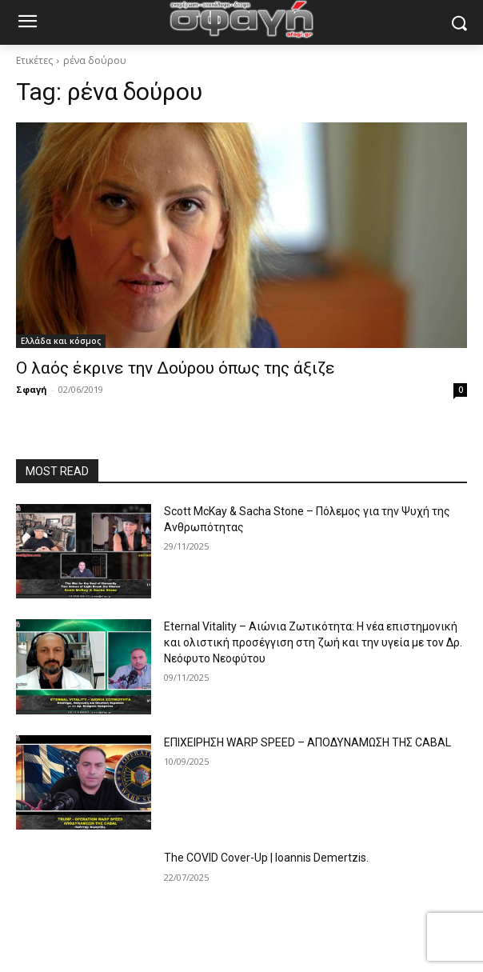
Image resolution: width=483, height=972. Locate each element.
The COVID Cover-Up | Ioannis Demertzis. (266, 857)
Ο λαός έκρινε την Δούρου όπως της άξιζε (175, 368)
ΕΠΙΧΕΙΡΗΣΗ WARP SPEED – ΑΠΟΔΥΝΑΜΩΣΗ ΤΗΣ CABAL (307, 742)
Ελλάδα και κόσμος (61, 340)
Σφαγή (31, 389)
